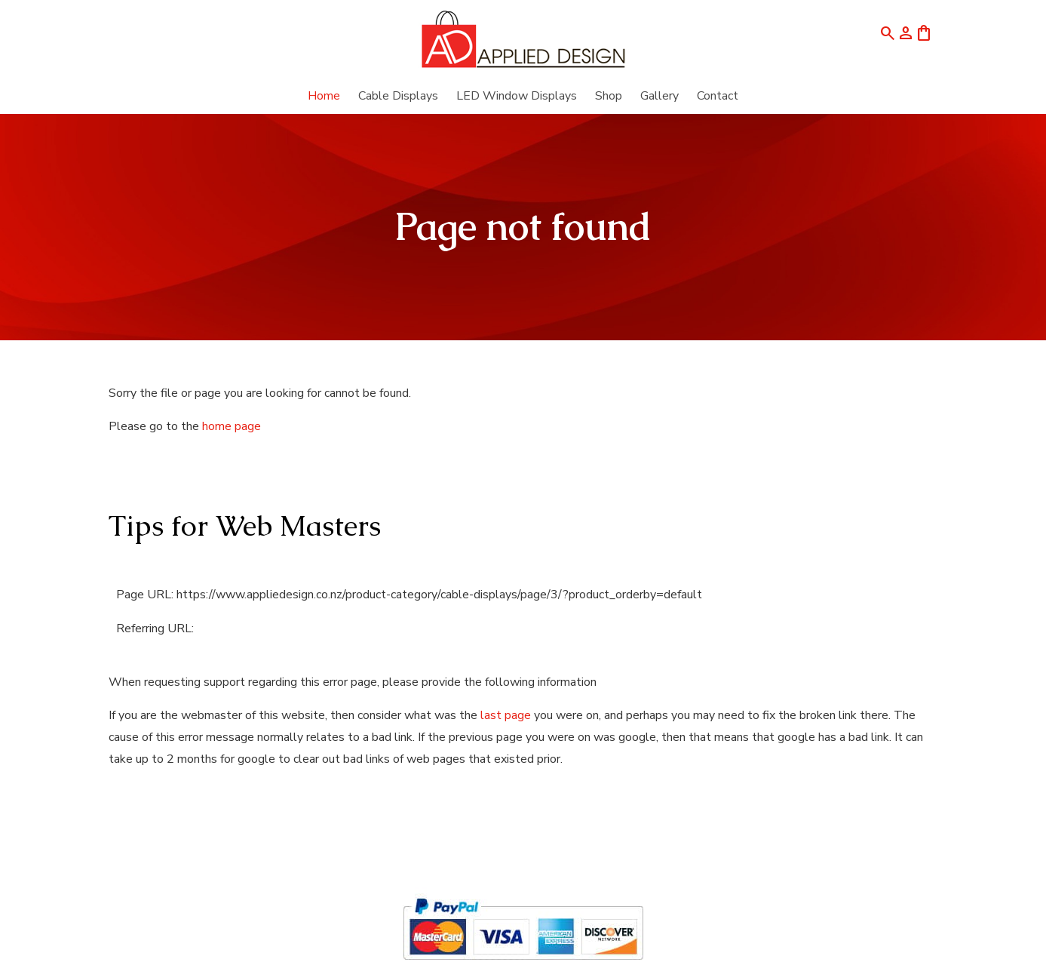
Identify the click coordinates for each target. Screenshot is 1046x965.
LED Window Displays (516, 96)
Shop (608, 96)
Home (324, 96)
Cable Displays (398, 96)
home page (231, 426)
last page (505, 715)
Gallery (659, 96)
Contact (717, 96)
